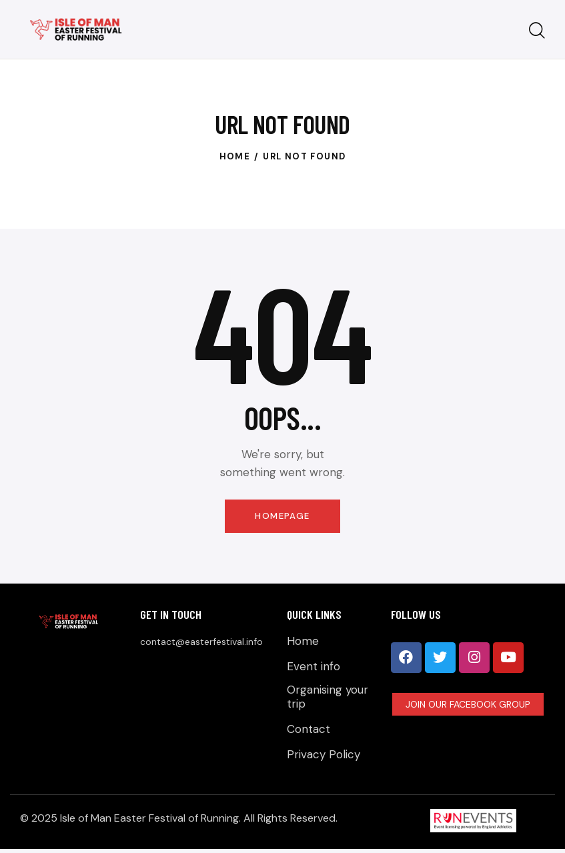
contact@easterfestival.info (201, 643)
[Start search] (537, 31)
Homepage (282, 516)
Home (235, 156)
